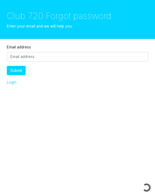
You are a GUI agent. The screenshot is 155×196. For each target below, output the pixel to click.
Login (11, 82)
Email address (19, 47)
